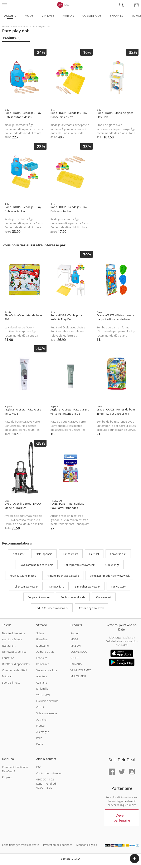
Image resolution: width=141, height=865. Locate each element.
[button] (134, 858)
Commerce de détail (14, 670)
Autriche (41, 719)
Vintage (48, 16)
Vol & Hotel (43, 695)
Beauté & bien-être (13, 633)
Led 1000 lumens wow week (51, 608)
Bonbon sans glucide (72, 597)
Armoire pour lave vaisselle (63, 576)
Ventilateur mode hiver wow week (110, 576)
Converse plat (118, 554)
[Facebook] (112, 772)
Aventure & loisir (12, 639)
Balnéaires (42, 664)
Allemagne (42, 732)
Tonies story (118, 586)
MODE (74, 639)
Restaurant (8, 645)
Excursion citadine (47, 701)
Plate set (94, 554)
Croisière (41, 658)
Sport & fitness (11, 682)
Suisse (40, 633)
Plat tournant (70, 554)
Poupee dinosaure (39, 597)
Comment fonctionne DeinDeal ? (15, 769)
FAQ (38, 767)
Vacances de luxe (46, 670)
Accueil (10, 16)
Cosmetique (91, 16)
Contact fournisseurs (49, 773)
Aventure (41, 676)
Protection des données (57, 845)
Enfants (116, 16)
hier (134, 805)
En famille (42, 688)
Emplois (7, 777)
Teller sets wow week (25, 586)
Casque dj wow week (91, 608)
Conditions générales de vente (20, 845)
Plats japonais (44, 554)
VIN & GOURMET (80, 670)
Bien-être (42, 639)
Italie (39, 738)
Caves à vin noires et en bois (36, 565)
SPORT (74, 658)
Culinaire (41, 682)
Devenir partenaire (122, 818)
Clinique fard (56, 586)
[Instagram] (132, 772)
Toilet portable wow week (79, 565)
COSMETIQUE (78, 651)
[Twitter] (122, 772)
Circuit (40, 707)
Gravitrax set (103, 597)
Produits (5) (11, 38)
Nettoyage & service (14, 651)
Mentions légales (86, 845)
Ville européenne (46, 713)
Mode (28, 16)
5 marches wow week (87, 586)
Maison (68, 16)
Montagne (42, 645)
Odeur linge (112, 565)
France (40, 725)
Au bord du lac (45, 651)
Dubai (39, 744)
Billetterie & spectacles (16, 664)
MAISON (75, 645)
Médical (6, 676)
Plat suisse (19, 554)
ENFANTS (76, 664)
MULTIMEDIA (78, 676)
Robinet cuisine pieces (23, 576)
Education (8, 658)
